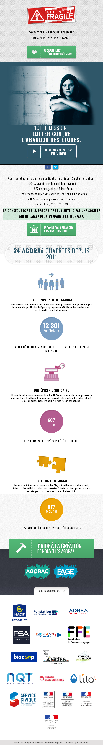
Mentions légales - (55, 742)
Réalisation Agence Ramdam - (29, 742)
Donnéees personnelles (77, 742)
